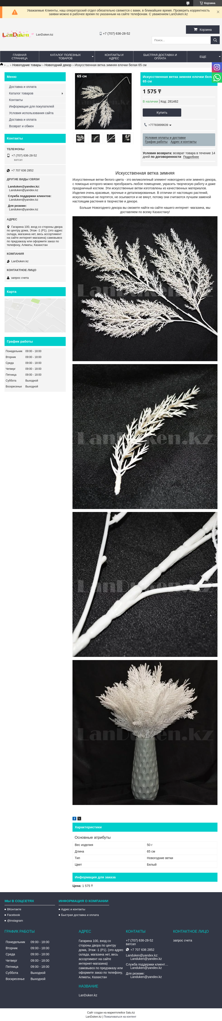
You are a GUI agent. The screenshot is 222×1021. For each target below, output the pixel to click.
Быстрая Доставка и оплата (160, 56)
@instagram (15, 920)
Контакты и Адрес (114, 56)
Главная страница (19, 56)
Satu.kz (130, 1012)
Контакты (16, 100)
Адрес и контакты (73, 909)
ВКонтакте (14, 909)
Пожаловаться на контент (120, 1016)
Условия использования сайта (31, 113)
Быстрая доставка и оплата (80, 915)
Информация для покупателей (31, 106)
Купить (162, 112)
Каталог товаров (21, 93)
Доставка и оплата (22, 87)
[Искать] (215, 40)
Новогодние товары (26, 65)
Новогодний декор (58, 65)
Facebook (13, 915)
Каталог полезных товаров (65, 56)
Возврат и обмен (21, 126)
